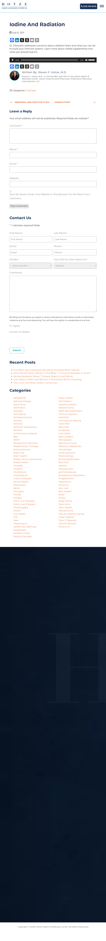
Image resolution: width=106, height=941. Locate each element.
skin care (64, 488)
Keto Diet (64, 427)
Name (14, 149)
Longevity (64, 430)
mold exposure (67, 453)
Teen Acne (64, 504)
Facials (17, 494)
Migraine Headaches (70, 446)
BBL (16, 437)
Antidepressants (23, 417)
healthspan (20, 530)
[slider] (49, 60)
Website (14, 178)
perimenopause (67, 472)
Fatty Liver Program (25, 504)
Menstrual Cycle (68, 443)
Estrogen (19, 491)
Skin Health (65, 491)
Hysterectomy (66, 408)
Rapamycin (65, 482)
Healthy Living (22, 533)
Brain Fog (19, 453)
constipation (21, 475)
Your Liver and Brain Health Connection (36, 383)
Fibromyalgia (21, 507)
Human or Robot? (20, 332)
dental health (21, 482)
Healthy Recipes (23, 536)
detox (17, 488)
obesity (63, 465)
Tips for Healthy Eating (71, 514)
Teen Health (65, 507)
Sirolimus (64, 485)
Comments (16, 272)
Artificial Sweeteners (25, 427)
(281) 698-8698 (88, 6)
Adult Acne (20, 404)
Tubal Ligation (66, 517)
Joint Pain (64, 424)
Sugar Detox (65, 501)
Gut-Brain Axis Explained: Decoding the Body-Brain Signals (47, 370)
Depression (20, 485)
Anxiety (18, 420)
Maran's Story (75, 102)
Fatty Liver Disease (24, 501)
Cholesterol (20, 472)
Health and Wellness (25, 527)
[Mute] (86, 60)
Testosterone (66, 510)
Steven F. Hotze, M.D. (52, 72)
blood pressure (22, 449)
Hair (16, 517)
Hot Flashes (65, 401)
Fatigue (18, 498)
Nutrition (64, 462)
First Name (16, 233)
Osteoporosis (66, 469)
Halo (16, 520)
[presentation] (29, 340)
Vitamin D (64, 527)
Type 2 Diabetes (67, 520)
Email (14, 163)
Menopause (65, 440)
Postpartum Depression (72, 475)
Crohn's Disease (22, 478)
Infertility (64, 417)
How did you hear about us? (71, 260)
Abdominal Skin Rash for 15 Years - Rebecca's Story (31, 102)
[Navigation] (102, 6)
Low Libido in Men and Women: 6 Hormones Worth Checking (48, 379)
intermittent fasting (70, 420)
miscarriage (65, 449)
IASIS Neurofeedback (70, 411)
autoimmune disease (25, 433)
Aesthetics (19, 408)
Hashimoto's (20, 523)
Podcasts (31, 90)
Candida (18, 465)
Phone (58, 246)
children (18, 469)
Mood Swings (66, 456)
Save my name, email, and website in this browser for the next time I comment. (50, 196)
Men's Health (66, 437)
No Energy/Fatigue (69, 459)
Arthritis (18, 424)
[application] (53, 59)
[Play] (13, 60)
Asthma (18, 430)
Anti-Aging (20, 414)
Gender (14, 260)
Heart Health (66, 398)
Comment (16, 125)
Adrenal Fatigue (22, 401)
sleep (62, 494)
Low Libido (65, 433)
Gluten (17, 510)
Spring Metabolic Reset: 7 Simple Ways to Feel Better (44, 376)
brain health (20, 456)
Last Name (60, 233)
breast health (21, 462)
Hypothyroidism (68, 404)
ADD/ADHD (20, 398)
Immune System (68, 414)
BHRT (17, 440)
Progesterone (66, 478)
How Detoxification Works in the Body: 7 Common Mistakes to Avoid (52, 373)
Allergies (18, 411)
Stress (62, 498)
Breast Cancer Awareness (28, 459)
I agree (16, 326)
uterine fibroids (67, 523)
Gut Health (20, 514)
